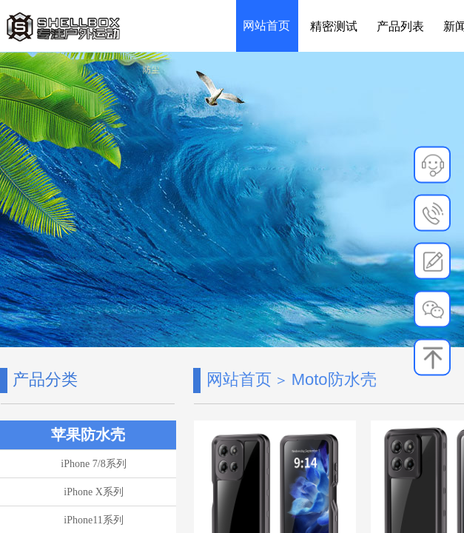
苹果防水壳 (88, 434)
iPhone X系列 (94, 491)
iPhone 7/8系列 (93, 463)
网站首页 (239, 379)
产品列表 (400, 26)
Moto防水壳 (334, 379)
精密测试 (333, 26)
